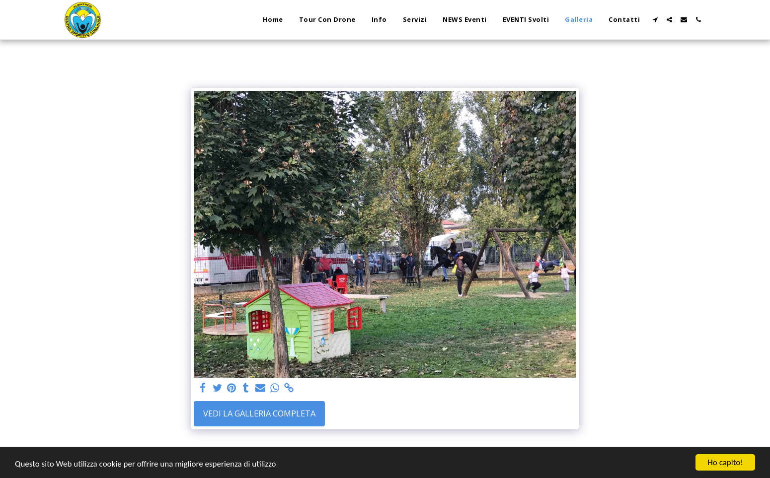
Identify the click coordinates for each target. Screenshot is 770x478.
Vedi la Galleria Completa (259, 413)
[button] (655, 19)
